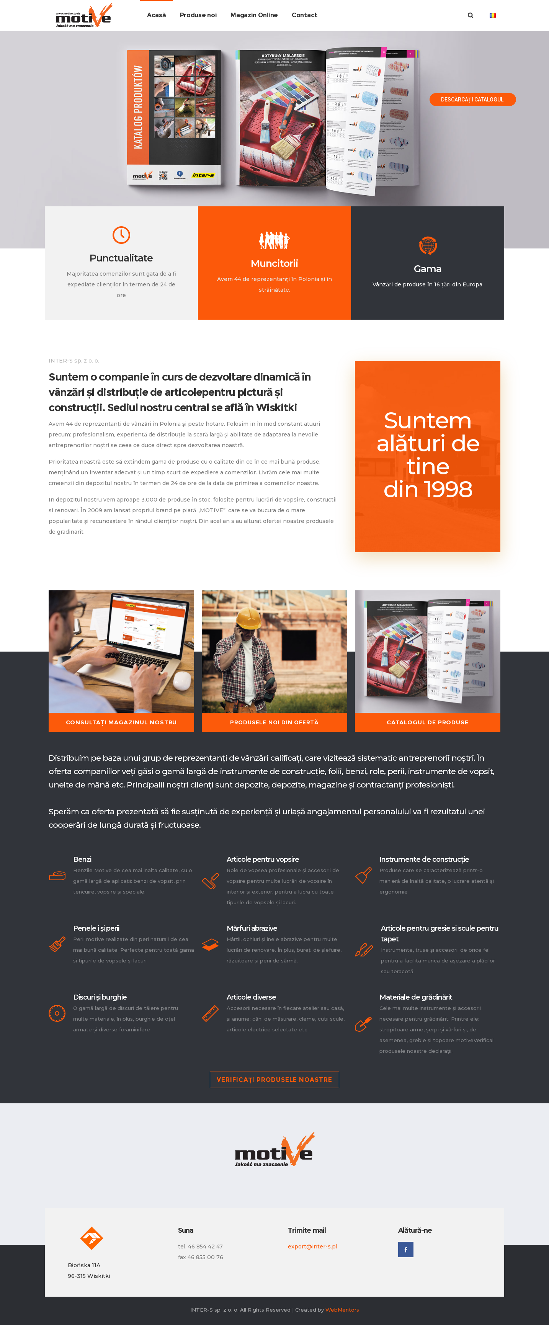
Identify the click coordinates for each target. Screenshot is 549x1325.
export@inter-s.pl (312, 1246)
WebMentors (342, 1310)
